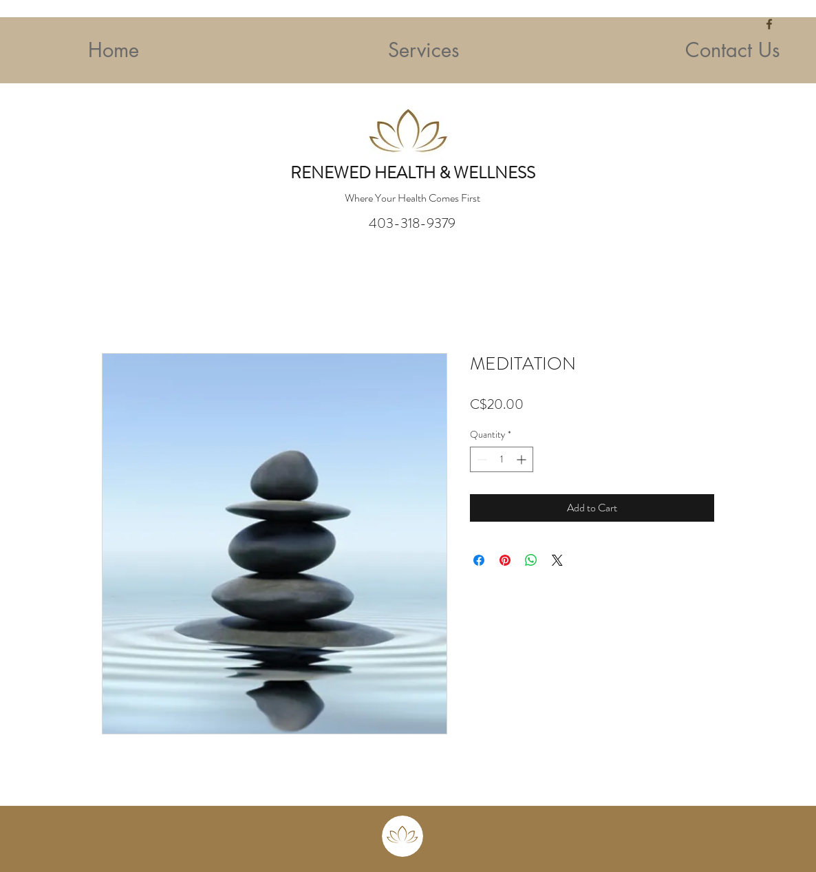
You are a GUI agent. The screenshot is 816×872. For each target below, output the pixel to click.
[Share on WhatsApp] (531, 560)
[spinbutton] (501, 459)
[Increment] (522, 459)
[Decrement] (480, 459)
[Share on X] (557, 560)
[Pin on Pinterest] (505, 560)
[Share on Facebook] (479, 560)
